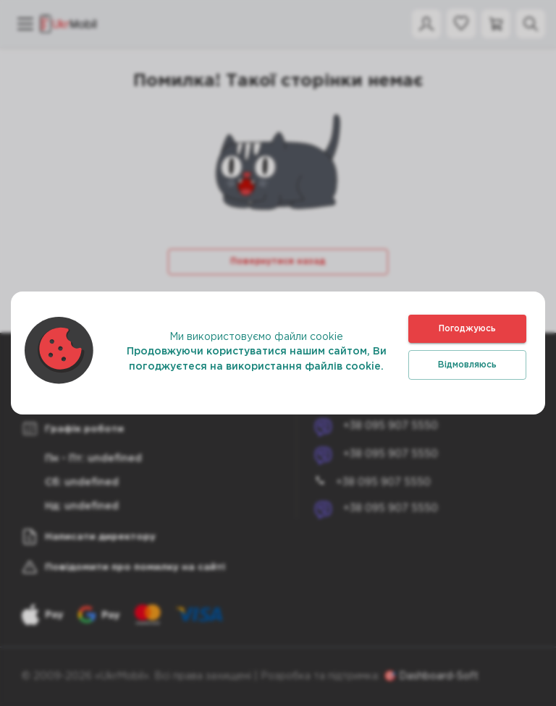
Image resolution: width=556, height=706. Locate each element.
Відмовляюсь (467, 365)
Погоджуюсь (467, 329)
